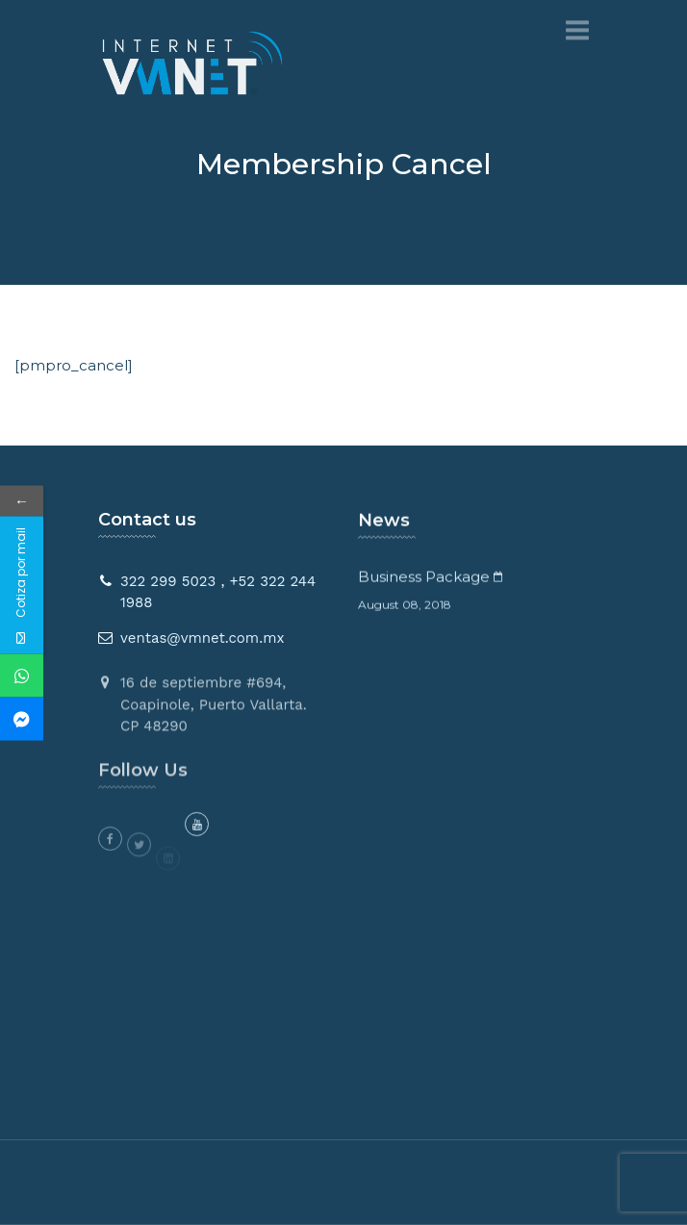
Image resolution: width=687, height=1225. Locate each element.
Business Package (424, 580)
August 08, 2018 (404, 607)
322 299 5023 (168, 581)
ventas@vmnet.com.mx (202, 638)
